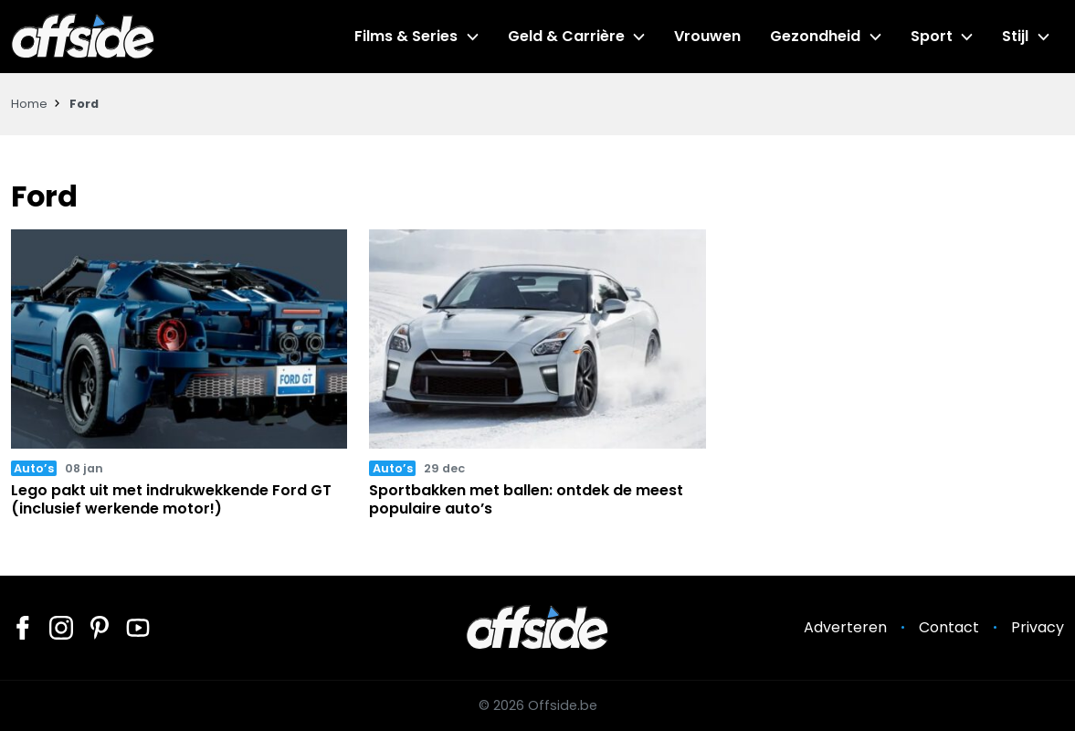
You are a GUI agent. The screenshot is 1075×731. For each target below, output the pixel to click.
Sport (932, 36)
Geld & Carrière (566, 36)
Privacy (1037, 627)
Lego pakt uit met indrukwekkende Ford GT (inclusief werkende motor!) (171, 499)
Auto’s (34, 468)
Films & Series (406, 36)
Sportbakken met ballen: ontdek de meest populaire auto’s (526, 499)
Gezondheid (815, 36)
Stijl (1015, 36)
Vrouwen (707, 36)
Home (29, 103)
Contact (949, 627)
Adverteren (845, 627)
